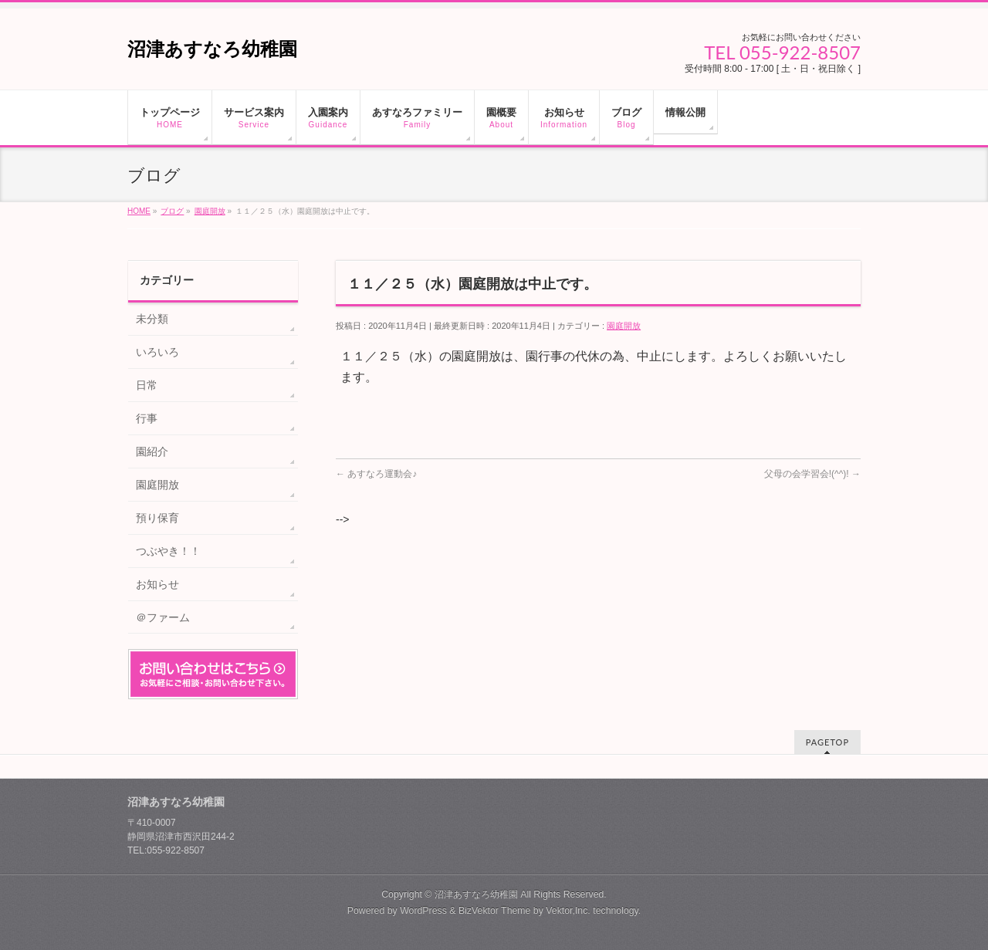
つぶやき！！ (168, 551)
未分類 (152, 319)
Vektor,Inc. (568, 910)
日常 (146, 385)
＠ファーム (163, 617)
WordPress (423, 910)
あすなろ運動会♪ (376, 473)
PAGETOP (827, 742)
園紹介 (152, 451)
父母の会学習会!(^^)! (812, 473)
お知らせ (157, 584)
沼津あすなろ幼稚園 (212, 49)
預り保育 (157, 518)
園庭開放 (624, 325)
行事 (146, 418)
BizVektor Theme (494, 910)
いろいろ (157, 352)
